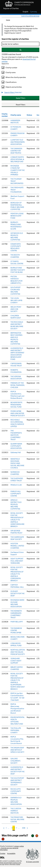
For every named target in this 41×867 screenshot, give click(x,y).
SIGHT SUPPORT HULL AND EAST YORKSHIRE (16, 561)
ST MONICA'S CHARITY (15, 128)
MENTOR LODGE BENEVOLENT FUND (17, 216)
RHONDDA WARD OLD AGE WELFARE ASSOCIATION (17, 603)
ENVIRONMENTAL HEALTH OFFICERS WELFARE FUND (17, 720)
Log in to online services (30, 16)
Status (29, 115)
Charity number (11, 68)
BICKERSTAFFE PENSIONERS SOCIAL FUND (16, 404)
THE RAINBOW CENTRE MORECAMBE (16, 630)
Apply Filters (20, 98)
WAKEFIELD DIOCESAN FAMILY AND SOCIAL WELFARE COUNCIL (17, 463)
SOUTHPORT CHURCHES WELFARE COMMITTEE (15, 290)
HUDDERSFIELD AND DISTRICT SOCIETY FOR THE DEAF (17, 770)
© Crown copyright (32, 862)
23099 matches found (11, 54)
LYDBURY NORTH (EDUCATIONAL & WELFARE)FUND (17, 159)
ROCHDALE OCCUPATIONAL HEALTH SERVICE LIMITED (17, 423)
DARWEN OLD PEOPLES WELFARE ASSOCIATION (16, 801)
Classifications (11, 82)
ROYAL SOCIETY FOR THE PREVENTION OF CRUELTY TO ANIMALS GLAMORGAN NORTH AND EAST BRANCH (17, 681)
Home (8, 20)
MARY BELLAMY (16, 622)
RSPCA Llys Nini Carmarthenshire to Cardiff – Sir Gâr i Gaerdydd (17, 696)
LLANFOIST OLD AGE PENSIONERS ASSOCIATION (17, 142)
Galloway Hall (15, 452)
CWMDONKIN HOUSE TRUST (16, 364)
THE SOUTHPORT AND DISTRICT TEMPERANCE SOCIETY (17, 781)
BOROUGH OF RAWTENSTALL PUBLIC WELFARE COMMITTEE (17, 206)
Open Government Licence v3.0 (10, 863)
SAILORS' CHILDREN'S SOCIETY (15, 761)
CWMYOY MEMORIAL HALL (17, 586)
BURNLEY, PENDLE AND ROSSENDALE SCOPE (16, 225)
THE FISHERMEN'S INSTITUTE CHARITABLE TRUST (16, 435)
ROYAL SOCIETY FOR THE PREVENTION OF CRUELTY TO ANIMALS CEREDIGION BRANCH (17, 574)
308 (23, 828)
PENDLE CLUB (16, 485)
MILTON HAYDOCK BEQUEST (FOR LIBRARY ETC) (16, 279)
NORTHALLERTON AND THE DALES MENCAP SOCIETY (17, 652)
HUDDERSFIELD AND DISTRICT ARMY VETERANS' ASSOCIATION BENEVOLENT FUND (17, 353)
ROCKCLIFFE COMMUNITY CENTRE (15, 791)
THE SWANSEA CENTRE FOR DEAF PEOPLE (16, 150)
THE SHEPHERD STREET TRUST (16, 479)
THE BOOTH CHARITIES (15, 256)
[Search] (20, 44)
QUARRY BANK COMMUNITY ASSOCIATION (16, 446)
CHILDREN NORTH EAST (15, 317)
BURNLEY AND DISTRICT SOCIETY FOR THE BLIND (17, 270)
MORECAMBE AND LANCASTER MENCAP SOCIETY (17, 413)
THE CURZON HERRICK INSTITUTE (15, 810)
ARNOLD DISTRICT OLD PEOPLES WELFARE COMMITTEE (15, 504)
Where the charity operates (15, 77)
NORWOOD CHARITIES (15, 473)
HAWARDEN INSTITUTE (15, 121)
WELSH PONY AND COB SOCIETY (15, 309)
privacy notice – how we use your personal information (12, 848)
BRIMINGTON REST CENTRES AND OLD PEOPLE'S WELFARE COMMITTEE (16, 338)
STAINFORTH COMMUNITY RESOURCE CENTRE (15, 247)
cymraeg (33, 12)
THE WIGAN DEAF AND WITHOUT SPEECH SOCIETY (17, 750)
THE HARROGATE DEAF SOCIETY (17, 538)
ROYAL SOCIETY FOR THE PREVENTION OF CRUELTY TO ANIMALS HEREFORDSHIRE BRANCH (17, 519)
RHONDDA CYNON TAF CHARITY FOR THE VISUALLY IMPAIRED (17, 170)
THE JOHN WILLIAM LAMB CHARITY (16, 300)
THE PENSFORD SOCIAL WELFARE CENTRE (17, 819)
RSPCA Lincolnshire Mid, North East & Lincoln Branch (17, 740)
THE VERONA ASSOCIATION (16, 377)
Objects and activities (13, 87)
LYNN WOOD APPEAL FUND (16, 644)
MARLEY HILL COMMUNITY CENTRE (15, 493)
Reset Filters (20, 105)
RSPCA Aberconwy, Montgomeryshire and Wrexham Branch (17, 708)
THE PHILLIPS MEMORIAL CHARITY (15, 730)
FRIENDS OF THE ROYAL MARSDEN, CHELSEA (17, 385)
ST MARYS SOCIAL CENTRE (16, 262)
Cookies (2, 853)
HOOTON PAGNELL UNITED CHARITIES (17, 546)
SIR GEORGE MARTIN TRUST (16, 532)
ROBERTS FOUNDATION (15, 371)
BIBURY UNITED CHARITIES (16, 668)
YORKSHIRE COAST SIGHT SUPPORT (15, 660)
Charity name (10, 72)
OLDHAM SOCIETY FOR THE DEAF (17, 593)
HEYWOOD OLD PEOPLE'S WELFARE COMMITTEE (16, 236)
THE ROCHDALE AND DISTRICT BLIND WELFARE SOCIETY (16, 325)
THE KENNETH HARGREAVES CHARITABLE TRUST (16, 614)
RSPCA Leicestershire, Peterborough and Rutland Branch (17, 395)
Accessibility (11, 853)
